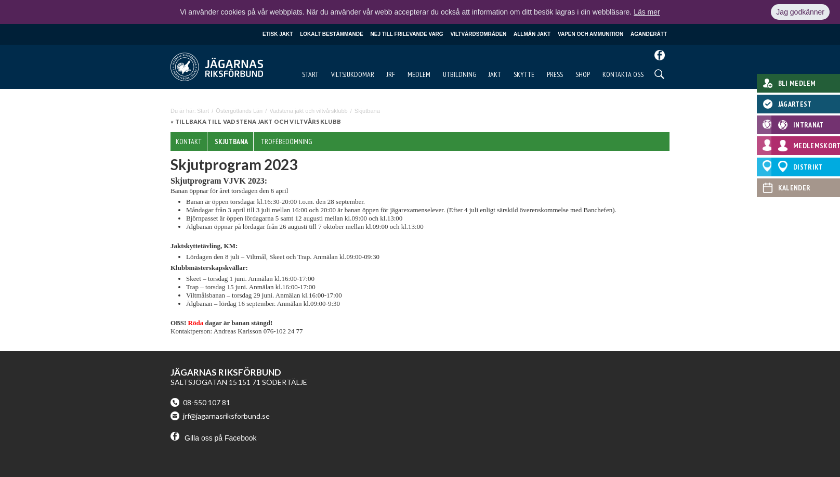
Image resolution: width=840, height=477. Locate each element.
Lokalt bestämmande (331, 34)
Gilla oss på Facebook (213, 438)
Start (310, 74)
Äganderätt (649, 34)
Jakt (495, 74)
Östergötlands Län (239, 111)
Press (555, 74)
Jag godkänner (800, 12)
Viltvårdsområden (479, 34)
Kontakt (189, 141)
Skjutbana (231, 141)
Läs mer (647, 12)
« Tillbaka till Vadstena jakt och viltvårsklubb (255, 121)
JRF (391, 74)
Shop (582, 74)
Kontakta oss (623, 74)
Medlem (419, 74)
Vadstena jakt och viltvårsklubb (308, 111)
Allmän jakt (532, 34)
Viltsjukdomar (352, 74)
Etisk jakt (277, 34)
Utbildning (460, 74)
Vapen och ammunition (590, 34)
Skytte (524, 74)
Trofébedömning (286, 141)
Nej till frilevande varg (407, 34)
